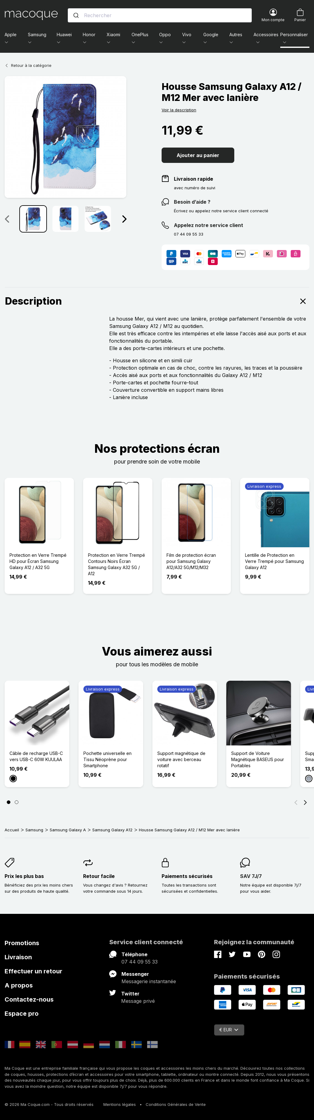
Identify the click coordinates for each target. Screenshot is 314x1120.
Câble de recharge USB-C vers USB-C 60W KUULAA (36, 756)
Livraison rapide (193, 179)
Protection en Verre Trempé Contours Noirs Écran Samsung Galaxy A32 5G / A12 (116, 564)
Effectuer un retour (33, 971)
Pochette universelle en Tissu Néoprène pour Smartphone (107, 759)
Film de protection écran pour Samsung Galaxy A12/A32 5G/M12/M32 (191, 561)
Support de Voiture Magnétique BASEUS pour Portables (257, 759)
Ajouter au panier (198, 155)
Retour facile (99, 876)
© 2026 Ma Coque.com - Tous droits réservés (49, 1104)
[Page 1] (8, 802)
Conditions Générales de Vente (176, 1104)
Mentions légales (119, 1104)
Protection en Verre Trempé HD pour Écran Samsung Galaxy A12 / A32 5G (38, 561)
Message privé (138, 1001)
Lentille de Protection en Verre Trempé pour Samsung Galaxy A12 (274, 561)
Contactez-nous (29, 999)
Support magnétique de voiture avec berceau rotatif (181, 759)
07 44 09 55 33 (139, 962)
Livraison (18, 957)
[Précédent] (296, 802)
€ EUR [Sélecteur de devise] (228, 1029)
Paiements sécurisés (187, 876)
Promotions (22, 943)
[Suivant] (305, 802)
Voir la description (179, 109)
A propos (19, 985)
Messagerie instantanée (148, 981)
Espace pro (22, 1013)
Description (157, 301)
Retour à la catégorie (28, 65)
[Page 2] (16, 802)
